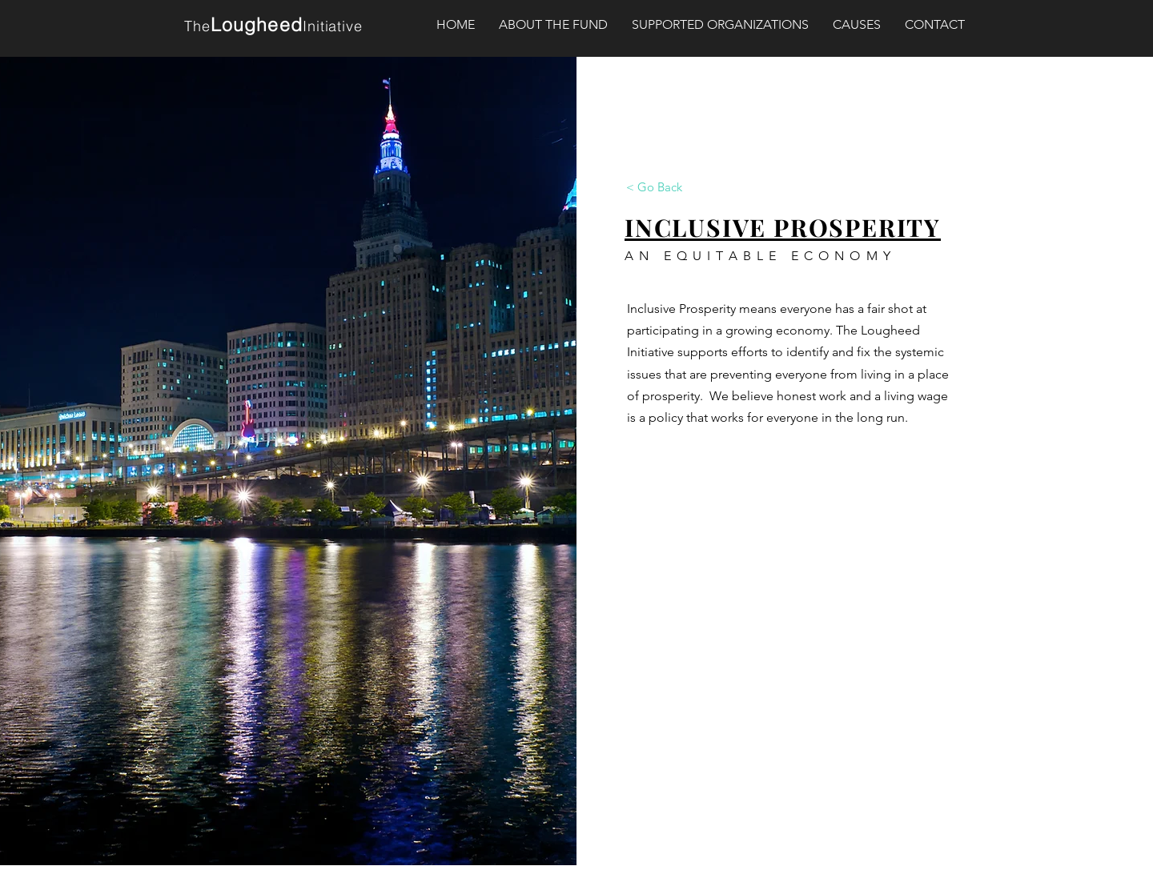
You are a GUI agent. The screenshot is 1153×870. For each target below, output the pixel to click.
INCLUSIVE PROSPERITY (783, 227)
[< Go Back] (654, 186)
